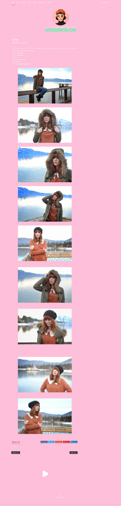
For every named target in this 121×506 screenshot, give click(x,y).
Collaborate (41, 2)
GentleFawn (20, 55)
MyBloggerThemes (38, 499)
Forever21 (22, 59)
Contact (49, 2)
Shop (17, 2)
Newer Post (15, 452)
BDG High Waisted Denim (23, 64)
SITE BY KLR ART (60, 497)
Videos (29, 2)
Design (23, 2)
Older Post (73, 452)
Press (34, 2)
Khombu (18, 61)
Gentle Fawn (19, 53)
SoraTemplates (21, 499)
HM (16, 57)
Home (12, 2)
